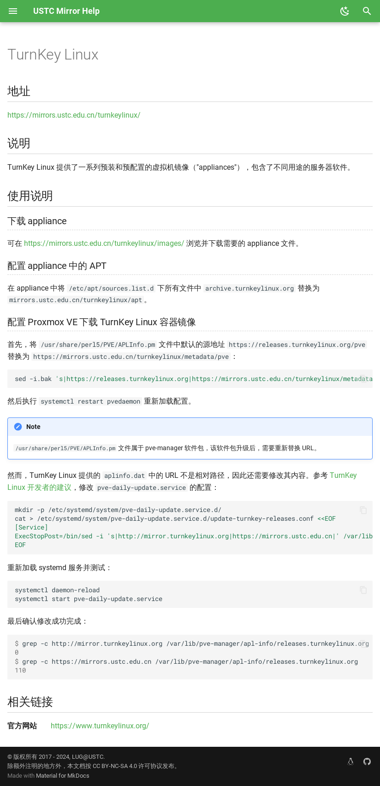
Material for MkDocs (62, 775)
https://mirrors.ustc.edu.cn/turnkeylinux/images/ (104, 243)
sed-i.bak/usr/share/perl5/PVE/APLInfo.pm (194, 379)
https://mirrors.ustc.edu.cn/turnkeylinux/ (74, 115)
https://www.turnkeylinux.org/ (100, 725)
